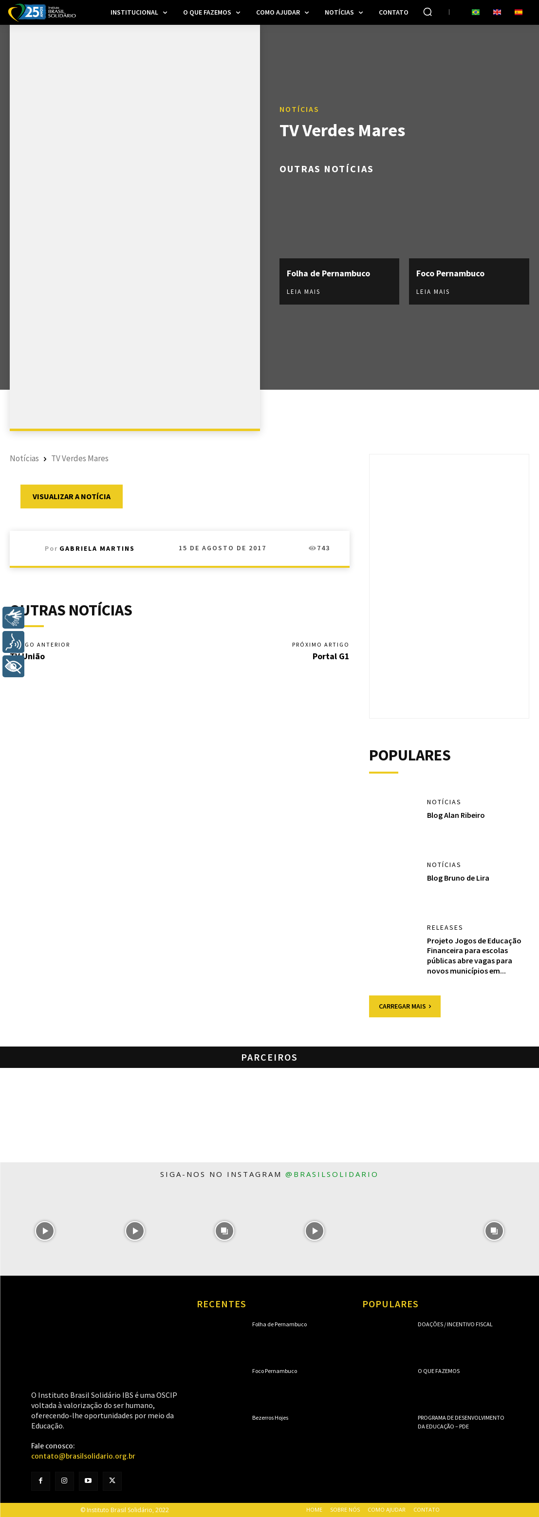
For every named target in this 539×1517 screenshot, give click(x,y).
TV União (27, 656)
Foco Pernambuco (450, 273)
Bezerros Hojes (270, 1417)
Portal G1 (331, 656)
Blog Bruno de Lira (458, 878)
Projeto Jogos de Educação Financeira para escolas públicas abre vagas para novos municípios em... (474, 955)
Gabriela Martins (97, 548)
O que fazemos (439, 1370)
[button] (427, 12)
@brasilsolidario (332, 1174)
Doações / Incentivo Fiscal (455, 1324)
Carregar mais (405, 1006)
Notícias (299, 109)
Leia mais (303, 292)
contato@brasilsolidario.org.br (83, 1456)
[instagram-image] (45, 1231)
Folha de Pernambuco (329, 273)
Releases (445, 927)
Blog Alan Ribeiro (456, 815)
